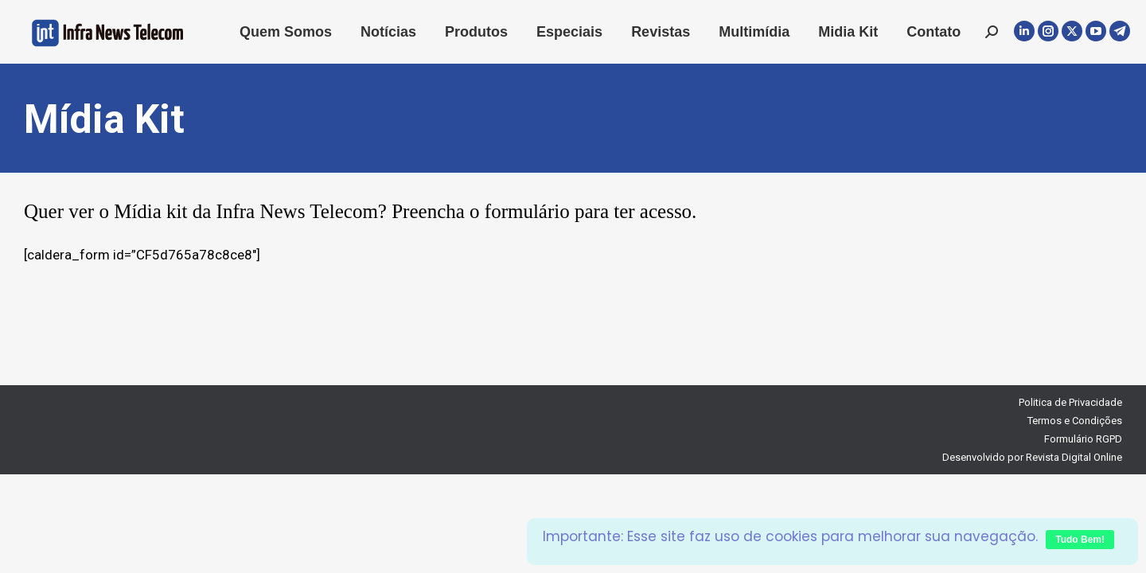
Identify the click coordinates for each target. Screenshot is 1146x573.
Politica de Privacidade (1070, 402)
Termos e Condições (1074, 421)
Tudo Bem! (1080, 539)
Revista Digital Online (1074, 457)
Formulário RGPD (1083, 439)
